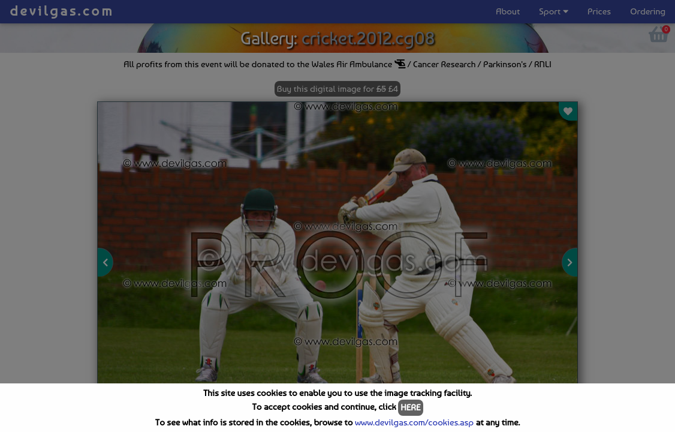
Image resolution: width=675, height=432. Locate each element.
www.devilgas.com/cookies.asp (414, 422)
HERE (410, 407)
